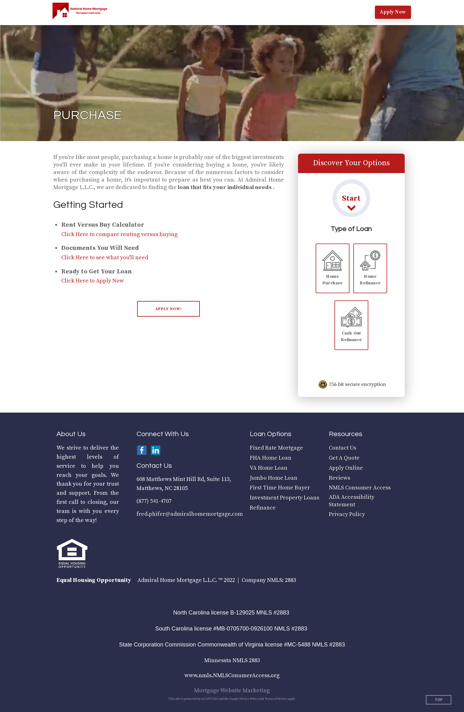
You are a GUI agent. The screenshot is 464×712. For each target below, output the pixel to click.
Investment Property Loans (284, 497)
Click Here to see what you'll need (104, 257)
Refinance (263, 507)
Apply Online (346, 468)
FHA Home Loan (270, 457)
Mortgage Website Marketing (232, 690)
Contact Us (342, 447)
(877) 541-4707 (154, 501)
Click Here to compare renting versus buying (119, 234)
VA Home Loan (268, 468)
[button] (153, 12)
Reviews (339, 478)
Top (439, 700)
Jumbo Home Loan (273, 478)
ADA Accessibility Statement (351, 500)
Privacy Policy (347, 514)
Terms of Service (275, 699)
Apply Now (393, 12)
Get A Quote (344, 457)
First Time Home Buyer (280, 487)
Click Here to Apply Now (92, 280)
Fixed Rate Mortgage (276, 447)
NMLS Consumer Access (360, 487)
